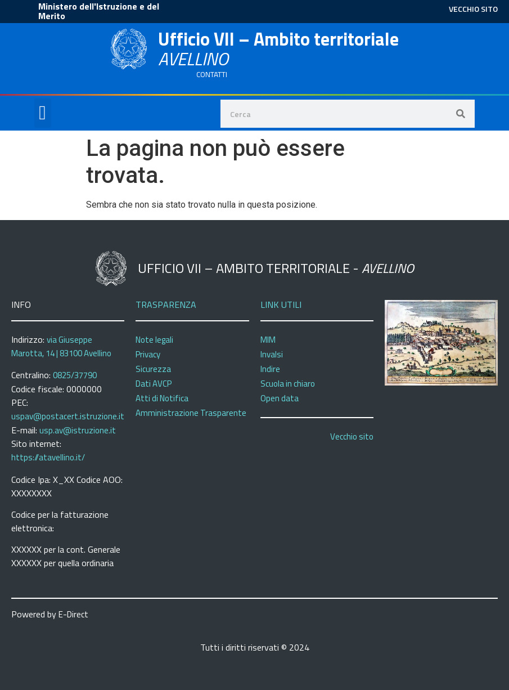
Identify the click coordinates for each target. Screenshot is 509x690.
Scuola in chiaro (287, 383)
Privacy (148, 354)
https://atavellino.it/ (48, 457)
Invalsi (271, 354)
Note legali (154, 339)
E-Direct (73, 614)
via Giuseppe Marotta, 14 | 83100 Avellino (61, 346)
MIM (268, 339)
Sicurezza (153, 368)
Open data (279, 398)
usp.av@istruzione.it (77, 430)
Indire (270, 368)
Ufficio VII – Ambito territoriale (278, 48)
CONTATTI (211, 74)
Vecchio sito (351, 436)
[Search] (461, 114)
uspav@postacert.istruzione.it (67, 416)
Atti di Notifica (162, 398)
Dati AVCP (154, 383)
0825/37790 (75, 375)
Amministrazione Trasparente (191, 412)
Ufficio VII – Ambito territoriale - (276, 268)
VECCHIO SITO (473, 9)
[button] (42, 113)
